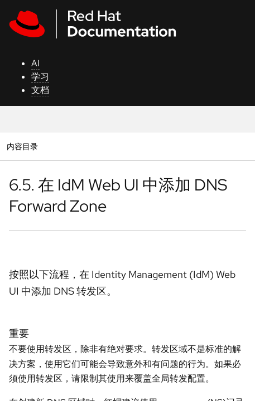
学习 (40, 76)
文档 (40, 90)
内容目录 (22, 146)
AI (35, 63)
